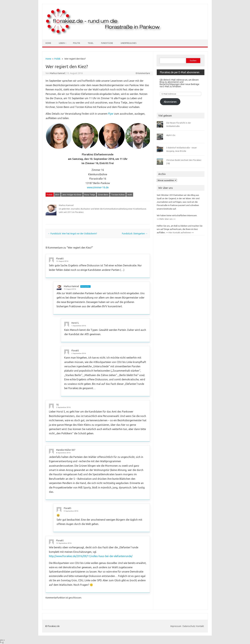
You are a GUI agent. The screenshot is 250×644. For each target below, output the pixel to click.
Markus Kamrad (57, 73)
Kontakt (200, 626)
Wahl (129, 194)
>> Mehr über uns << (166, 219)
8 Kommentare (143, 73)
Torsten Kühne (118, 194)
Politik (76, 43)
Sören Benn (103, 194)
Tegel (90, 43)
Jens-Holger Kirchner (72, 194)
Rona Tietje (89, 194)
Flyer (111, 113)
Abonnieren (170, 101)
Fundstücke (107, 43)
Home (48, 43)
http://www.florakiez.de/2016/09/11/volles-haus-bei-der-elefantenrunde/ (90, 556)
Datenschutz (189, 626)
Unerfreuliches (128, 43)
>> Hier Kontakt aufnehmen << (179, 232)
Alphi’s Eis (170, 135)
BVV (57, 194)
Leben (62, 43)
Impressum (176, 626)
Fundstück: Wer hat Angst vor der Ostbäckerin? (72, 233)
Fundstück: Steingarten (135, 233)
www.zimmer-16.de (98, 187)
